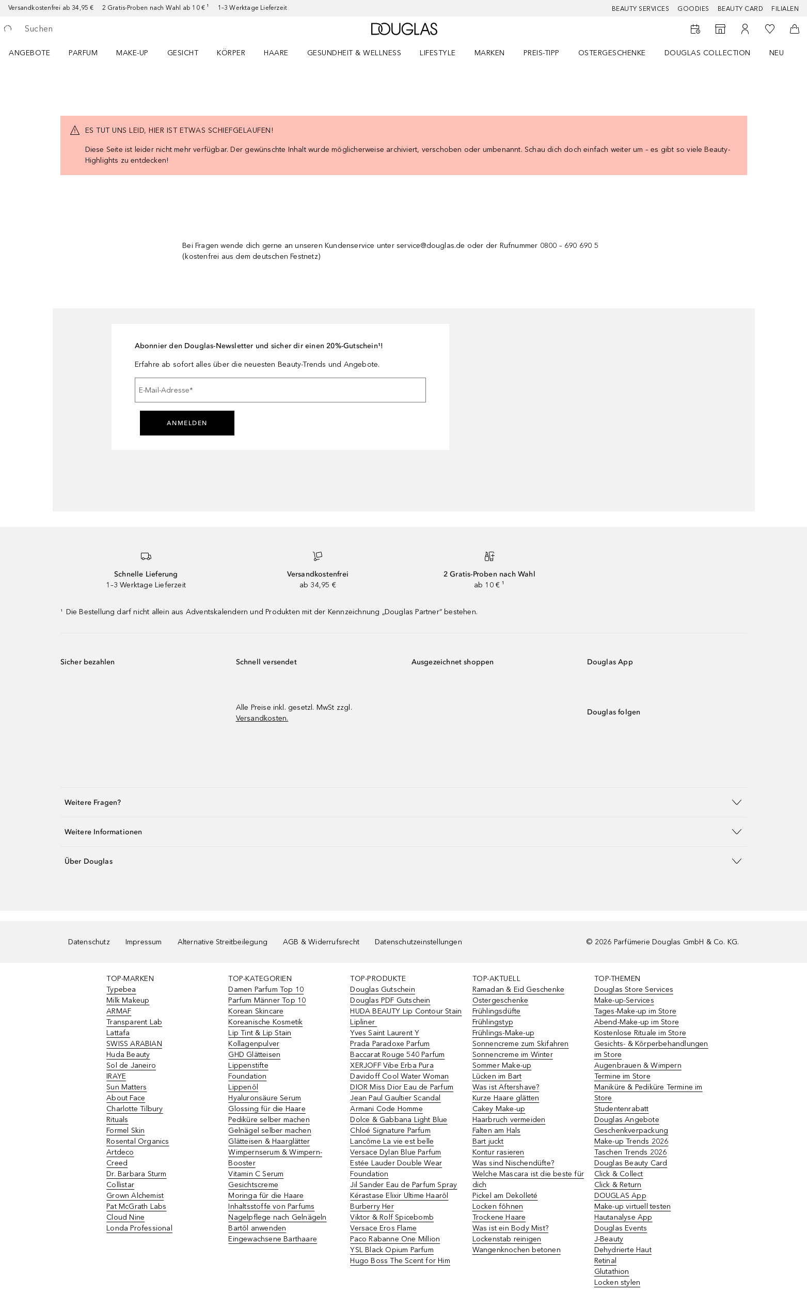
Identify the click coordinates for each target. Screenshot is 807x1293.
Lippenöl (243, 1087)
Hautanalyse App (623, 1217)
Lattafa (118, 1033)
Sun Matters (126, 1087)
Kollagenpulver (253, 1043)
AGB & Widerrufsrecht (321, 942)
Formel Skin (125, 1130)
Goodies (693, 8)
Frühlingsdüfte (496, 1011)
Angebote (29, 53)
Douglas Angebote (626, 1119)
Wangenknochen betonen (516, 1249)
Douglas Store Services (633, 989)
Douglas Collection (707, 53)
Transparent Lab (134, 1022)
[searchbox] (100, 29)
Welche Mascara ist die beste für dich (528, 1179)
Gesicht (183, 53)
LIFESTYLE (438, 53)
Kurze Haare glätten (506, 1098)
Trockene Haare (499, 1217)
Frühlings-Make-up (503, 1033)
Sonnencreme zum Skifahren (520, 1043)
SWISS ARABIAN (134, 1043)
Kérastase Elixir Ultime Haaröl (399, 1195)
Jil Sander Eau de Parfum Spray (403, 1184)
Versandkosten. (262, 718)
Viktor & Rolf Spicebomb (392, 1217)
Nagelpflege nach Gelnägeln (277, 1217)
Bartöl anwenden (257, 1228)
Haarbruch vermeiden (509, 1119)
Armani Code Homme (386, 1108)
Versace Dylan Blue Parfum (395, 1152)
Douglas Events (620, 1228)
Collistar (120, 1184)
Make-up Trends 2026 (631, 1141)
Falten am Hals (496, 1130)
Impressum (143, 942)
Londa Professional (139, 1228)
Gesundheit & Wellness (354, 53)
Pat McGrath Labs (136, 1206)
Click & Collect (618, 1174)
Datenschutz (89, 942)
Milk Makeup (127, 1000)
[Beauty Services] (695, 29)
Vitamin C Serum (255, 1174)
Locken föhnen (498, 1206)
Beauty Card (741, 8)
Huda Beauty (128, 1054)
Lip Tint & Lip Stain (259, 1033)
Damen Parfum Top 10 (266, 989)
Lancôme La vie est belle (392, 1141)
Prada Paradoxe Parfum (390, 1043)
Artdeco (120, 1152)
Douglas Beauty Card (631, 1163)
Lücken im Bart (497, 1076)
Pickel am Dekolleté (505, 1195)
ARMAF (118, 1011)
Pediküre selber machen (268, 1119)
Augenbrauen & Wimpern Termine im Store (638, 1071)
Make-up (132, 53)
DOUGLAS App (620, 1195)
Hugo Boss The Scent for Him (400, 1260)
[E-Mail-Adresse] (280, 390)
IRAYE (116, 1076)
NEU (776, 53)
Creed (117, 1163)
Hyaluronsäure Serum (264, 1098)
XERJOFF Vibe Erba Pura (391, 1065)
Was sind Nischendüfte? (513, 1163)
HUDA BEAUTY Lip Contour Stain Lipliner (406, 1016)
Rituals (117, 1119)
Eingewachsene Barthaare (272, 1239)
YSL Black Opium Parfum (391, 1249)
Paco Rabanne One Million (395, 1239)
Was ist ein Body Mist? (510, 1228)
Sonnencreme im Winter (512, 1054)
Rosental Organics (137, 1141)
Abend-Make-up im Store (636, 1022)
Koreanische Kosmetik (265, 1022)
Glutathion (611, 1271)
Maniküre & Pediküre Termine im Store (648, 1092)
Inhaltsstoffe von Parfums (271, 1206)
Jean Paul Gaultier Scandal (395, 1098)
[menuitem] (36, 52)
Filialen (785, 8)
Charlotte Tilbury (134, 1108)
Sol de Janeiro (131, 1065)
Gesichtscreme (253, 1184)
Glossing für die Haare (266, 1108)
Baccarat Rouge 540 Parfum (397, 1054)
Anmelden (187, 423)
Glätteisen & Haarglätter (269, 1141)
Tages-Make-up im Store (635, 1011)
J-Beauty (609, 1239)
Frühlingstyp (492, 1022)
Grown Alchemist (135, 1195)
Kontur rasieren (498, 1152)
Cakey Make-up (499, 1108)
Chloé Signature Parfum (390, 1130)
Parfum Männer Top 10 (267, 1000)
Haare (276, 53)
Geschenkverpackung (631, 1130)
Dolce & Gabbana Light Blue (398, 1119)
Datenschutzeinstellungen (418, 942)
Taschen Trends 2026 (630, 1152)
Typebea (121, 989)
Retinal (605, 1260)
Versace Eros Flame (383, 1228)
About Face (125, 1098)
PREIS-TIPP (542, 53)
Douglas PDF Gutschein (390, 1000)
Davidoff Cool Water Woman (399, 1076)
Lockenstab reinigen (507, 1239)
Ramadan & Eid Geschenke (518, 989)
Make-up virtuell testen (632, 1206)
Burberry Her (371, 1206)
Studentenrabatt (621, 1108)
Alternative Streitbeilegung (222, 942)
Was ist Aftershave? (506, 1087)
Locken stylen (617, 1282)
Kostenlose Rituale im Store (640, 1033)
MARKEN (489, 53)
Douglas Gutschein (382, 989)
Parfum (83, 53)
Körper (231, 53)
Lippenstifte (248, 1065)
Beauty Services (641, 8)
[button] (403, 802)
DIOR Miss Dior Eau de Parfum (401, 1087)
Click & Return (618, 1184)
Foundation (247, 1076)
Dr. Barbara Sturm (136, 1174)
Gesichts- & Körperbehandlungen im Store (651, 1049)
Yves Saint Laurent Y (384, 1033)
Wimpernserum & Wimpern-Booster (275, 1157)
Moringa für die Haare (266, 1195)
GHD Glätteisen (254, 1054)
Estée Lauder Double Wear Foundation (396, 1168)
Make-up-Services (624, 1000)
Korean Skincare (255, 1011)
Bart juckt (488, 1141)
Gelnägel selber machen (269, 1130)
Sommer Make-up (502, 1065)
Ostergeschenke (612, 53)
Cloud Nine (125, 1217)
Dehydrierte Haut (623, 1249)
